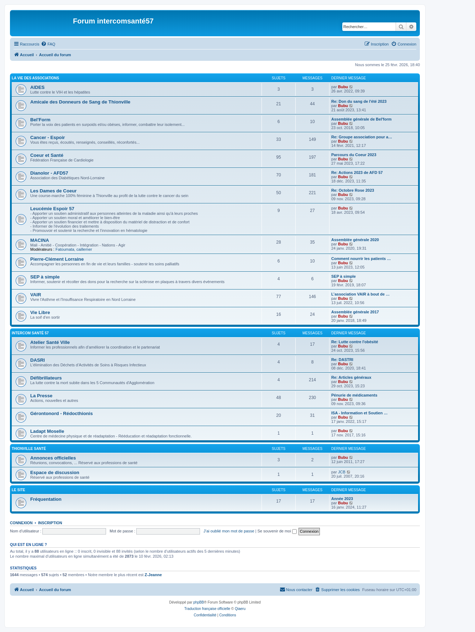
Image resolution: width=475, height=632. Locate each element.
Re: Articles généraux (351, 377)
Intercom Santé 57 (30, 333)
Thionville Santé (29, 449)
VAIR (35, 294)
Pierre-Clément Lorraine (57, 259)
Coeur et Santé (46, 155)
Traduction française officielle (207, 609)
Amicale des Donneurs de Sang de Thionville (80, 102)
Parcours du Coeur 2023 (353, 155)
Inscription (50, 523)
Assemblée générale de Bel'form (361, 119)
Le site (18, 490)
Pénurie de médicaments (354, 395)
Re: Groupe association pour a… (361, 137)
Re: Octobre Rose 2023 (352, 190)
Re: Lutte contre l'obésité (354, 342)
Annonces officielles (53, 458)
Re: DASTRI (342, 359)
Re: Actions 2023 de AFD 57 (357, 172)
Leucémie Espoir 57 (52, 208)
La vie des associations (35, 78)
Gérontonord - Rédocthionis (61, 413)
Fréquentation (46, 499)
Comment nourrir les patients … (361, 258)
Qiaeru (240, 609)
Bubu (343, 87)
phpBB (198, 602)
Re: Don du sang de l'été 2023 (358, 101)
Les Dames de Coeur (53, 190)
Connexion (21, 523)
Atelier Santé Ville (50, 342)
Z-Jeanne (153, 575)
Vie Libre (40, 312)
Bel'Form (40, 119)
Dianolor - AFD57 (49, 173)
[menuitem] (48, 44)
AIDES (37, 87)
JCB (341, 472)
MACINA (39, 240)
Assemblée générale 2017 (355, 312)
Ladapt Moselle (47, 431)
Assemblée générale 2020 (355, 240)
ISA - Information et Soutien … (359, 413)
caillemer (84, 249)
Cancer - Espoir (47, 137)
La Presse (41, 395)
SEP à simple (45, 277)
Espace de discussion (54, 472)
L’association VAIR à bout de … (360, 294)
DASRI (37, 360)
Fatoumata (65, 249)
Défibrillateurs (46, 378)
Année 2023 (342, 498)
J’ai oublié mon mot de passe (229, 531)
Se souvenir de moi (277, 531)
